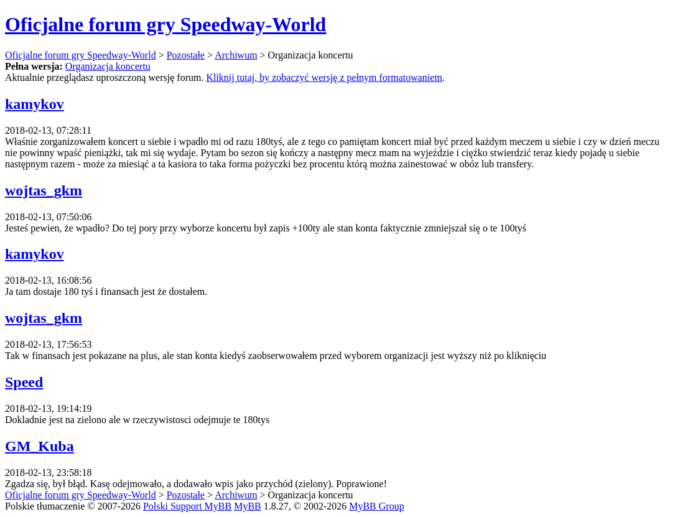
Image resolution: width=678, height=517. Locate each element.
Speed (24, 382)
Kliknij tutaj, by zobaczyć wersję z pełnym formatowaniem (324, 77)
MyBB (247, 506)
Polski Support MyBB (187, 506)
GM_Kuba (39, 446)
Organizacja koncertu (108, 66)
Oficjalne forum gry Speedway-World (165, 24)
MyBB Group (376, 506)
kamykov (34, 104)
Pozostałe (186, 55)
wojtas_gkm (43, 190)
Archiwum (236, 55)
